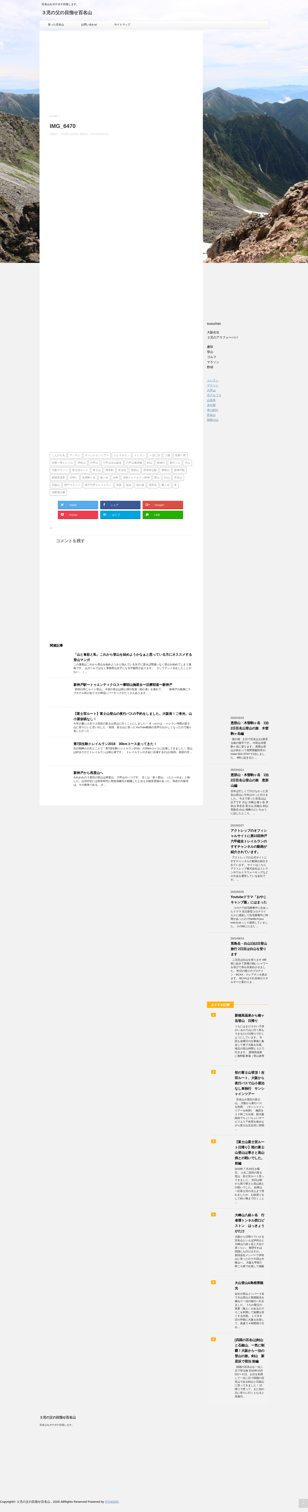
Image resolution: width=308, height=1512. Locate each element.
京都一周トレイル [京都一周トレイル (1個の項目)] (62, 463)
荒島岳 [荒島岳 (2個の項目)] (153, 485)
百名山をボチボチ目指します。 (57, 1424)
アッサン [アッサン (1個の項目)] (75, 455)
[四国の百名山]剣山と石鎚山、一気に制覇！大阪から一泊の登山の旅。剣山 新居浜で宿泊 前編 (249, 1350)
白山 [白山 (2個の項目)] (167, 477)
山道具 (211, 400)
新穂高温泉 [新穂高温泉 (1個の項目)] (58, 477)
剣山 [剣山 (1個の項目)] (149, 463)
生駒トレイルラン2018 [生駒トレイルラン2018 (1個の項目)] (136, 477)
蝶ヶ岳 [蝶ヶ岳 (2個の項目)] (166, 485)
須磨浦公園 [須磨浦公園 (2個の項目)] (58, 492)
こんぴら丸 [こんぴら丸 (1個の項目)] (58, 455)
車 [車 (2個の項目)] (175, 485)
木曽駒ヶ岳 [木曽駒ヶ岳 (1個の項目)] (88, 477)
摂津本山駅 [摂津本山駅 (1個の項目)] (150, 470)
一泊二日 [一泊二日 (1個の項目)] (155, 455)
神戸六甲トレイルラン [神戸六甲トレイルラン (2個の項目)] (98, 485)
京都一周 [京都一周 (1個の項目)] (180, 455)
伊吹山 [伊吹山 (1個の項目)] (82, 463)
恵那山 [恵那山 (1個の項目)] (135, 470)
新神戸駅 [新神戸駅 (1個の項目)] (179, 470)
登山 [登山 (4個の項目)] (156, 477)
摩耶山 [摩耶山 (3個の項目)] (166, 470)
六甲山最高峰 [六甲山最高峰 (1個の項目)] (134, 463)
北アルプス (214, 395)
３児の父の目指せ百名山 (67, 13)
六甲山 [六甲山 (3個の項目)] (94, 463)
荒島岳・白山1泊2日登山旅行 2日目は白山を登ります (249, 949)
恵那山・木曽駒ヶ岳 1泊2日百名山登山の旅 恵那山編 (250, 780)
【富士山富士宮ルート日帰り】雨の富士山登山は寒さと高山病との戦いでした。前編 (249, 1152)
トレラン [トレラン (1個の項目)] (139, 455)
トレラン (213, 380)
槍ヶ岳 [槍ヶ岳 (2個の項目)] (104, 477)
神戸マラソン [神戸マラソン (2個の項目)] (72, 485)
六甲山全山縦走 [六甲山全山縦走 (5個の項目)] (112, 463)
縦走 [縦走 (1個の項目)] (128, 485)
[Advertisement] (121, 76)
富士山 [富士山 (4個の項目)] (97, 470)
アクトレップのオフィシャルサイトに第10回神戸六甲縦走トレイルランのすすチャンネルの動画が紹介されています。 (249, 841)
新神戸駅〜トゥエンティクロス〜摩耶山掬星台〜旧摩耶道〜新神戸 (122, 684)
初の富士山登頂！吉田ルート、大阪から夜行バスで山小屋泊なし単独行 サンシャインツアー (249, 1083)
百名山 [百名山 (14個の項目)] (178, 477)
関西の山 (213, 419)
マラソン (213, 385)
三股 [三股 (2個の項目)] (167, 455)
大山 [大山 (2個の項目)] (187, 463)
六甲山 (211, 390)
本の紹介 (213, 410)
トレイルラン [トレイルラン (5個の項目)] (122, 455)
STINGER (112, 1501)
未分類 (211, 405)
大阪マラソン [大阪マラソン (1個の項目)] (60, 470)
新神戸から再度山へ (88, 773)
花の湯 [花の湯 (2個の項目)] (140, 485)
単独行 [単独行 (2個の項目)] (161, 463)
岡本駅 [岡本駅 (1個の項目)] (110, 470)
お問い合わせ (89, 24)
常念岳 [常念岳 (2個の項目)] (122, 470)
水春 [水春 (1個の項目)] (115, 477)
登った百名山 (56, 24)
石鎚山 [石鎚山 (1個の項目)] (56, 485)
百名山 (211, 415)
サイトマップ (122, 24)
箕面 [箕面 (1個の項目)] (119, 485)
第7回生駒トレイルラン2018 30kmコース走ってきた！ (115, 744)
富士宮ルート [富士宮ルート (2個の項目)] (80, 470)
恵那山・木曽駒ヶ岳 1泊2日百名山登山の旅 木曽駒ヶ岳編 (250, 728)
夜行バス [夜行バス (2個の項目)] (175, 463)
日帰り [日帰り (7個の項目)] (74, 477)
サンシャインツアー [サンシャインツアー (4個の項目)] (97, 455)
